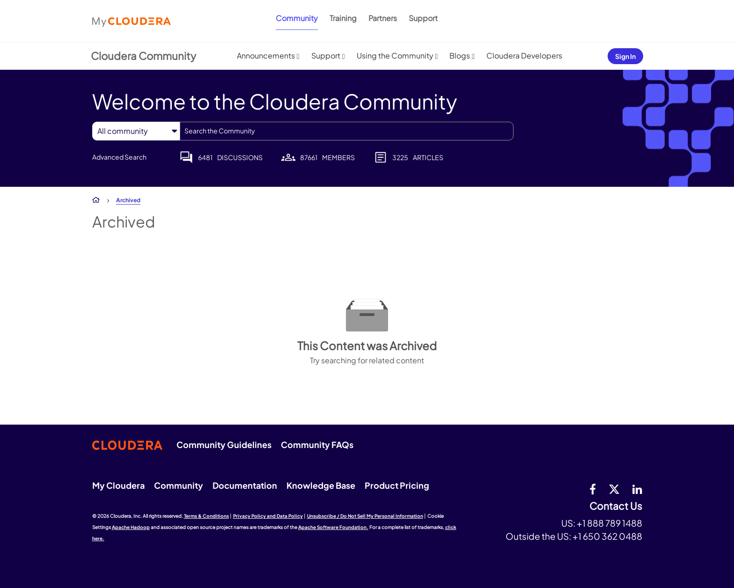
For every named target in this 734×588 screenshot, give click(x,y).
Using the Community (395, 55)
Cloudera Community (143, 55)
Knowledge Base (320, 485)
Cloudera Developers (524, 55)
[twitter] (614, 489)
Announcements (266, 55)
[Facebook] (592, 489)
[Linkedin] (637, 489)
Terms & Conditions (206, 516)
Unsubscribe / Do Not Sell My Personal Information (365, 516)
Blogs (459, 55)
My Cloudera (118, 485)
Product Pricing (397, 485)
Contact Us (615, 506)
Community (297, 18)
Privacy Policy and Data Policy (268, 516)
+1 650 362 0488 (607, 536)
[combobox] (347, 131)
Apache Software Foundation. (333, 527)
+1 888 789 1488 (609, 523)
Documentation (245, 485)
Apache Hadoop (131, 527)
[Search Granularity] (136, 131)
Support (423, 18)
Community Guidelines (224, 444)
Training (343, 18)
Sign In (625, 56)
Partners (382, 18)
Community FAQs (317, 444)
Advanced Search (119, 157)
